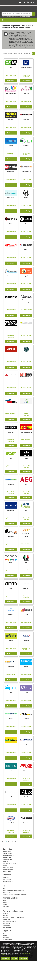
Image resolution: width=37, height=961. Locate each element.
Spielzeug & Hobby (8, 867)
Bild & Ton (5, 861)
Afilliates (5, 902)
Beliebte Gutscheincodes (9, 921)
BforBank (11, 16)
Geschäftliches (7, 857)
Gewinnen (5, 915)
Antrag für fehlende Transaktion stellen (13, 890)
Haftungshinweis (7, 939)
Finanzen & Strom (7, 853)
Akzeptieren (5, 958)
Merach (17, 16)
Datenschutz (6, 937)
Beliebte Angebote (8, 881)
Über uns (5, 900)
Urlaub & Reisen (7, 851)
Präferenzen (23, 958)
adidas (28, 16)
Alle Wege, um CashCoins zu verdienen (13, 917)
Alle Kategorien (7, 871)
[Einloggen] (24, 2)
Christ (7, 16)
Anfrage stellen (7, 892)
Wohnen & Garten (7, 859)
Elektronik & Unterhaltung (9, 863)
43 (12, 842)
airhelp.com (22, 16)
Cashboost (5, 913)
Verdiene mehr (6, 919)
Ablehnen (14, 958)
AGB (4, 933)
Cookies (5, 935)
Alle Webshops (7, 927)
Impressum (6, 906)
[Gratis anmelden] (28, 2)
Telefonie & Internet (8, 869)
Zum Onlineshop (10, 80)
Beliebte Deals (6, 923)
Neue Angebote (7, 879)
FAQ (4, 888)
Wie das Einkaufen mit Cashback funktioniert (15, 894)
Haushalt (5, 865)
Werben (5, 904)
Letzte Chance (6, 925)
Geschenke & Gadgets (8, 855)
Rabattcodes (6, 877)
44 (15, 842)
